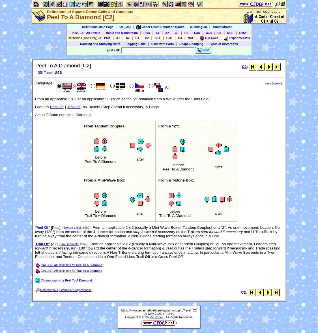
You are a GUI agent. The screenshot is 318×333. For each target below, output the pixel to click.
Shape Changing (191, 44)
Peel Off (57, 107)
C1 (177, 33)
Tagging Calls (135, 44)
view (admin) (273, 83)
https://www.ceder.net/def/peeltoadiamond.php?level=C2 (159, 310)
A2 (167, 33)
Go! (203, 50)
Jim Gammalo (69, 244)
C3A (197, 33)
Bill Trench (46, 72)
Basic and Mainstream (122, 33)
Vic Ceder (156, 317)
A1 (158, 33)
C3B (209, 33)
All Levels (93, 33)
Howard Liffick (72, 227)
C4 (220, 33)
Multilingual (198, 27)
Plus (146, 33)
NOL (230, 33)
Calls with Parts (162, 44)
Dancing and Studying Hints (100, 44)
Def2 (242, 33)
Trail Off (74, 107)
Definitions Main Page (97, 27)
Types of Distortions (223, 44)
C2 (186, 33)
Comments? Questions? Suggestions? (64, 290)
